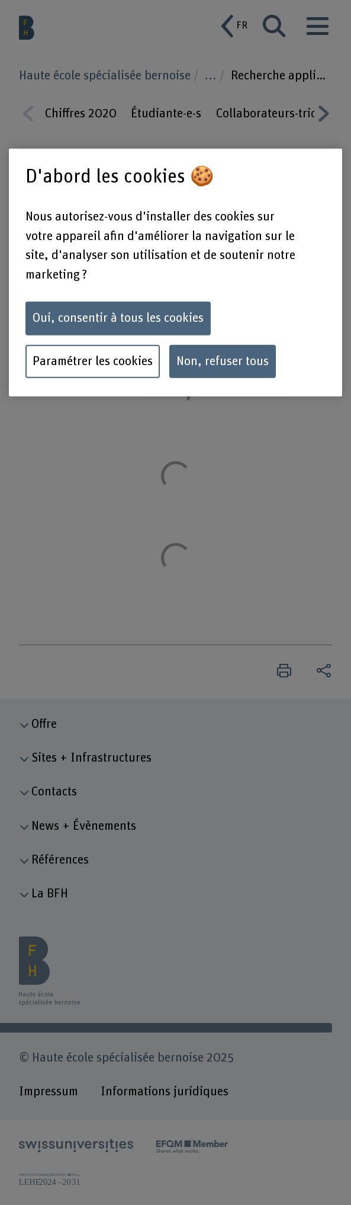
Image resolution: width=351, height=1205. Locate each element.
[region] (175, 273)
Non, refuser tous (222, 360)
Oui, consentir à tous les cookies (118, 318)
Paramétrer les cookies (93, 360)
